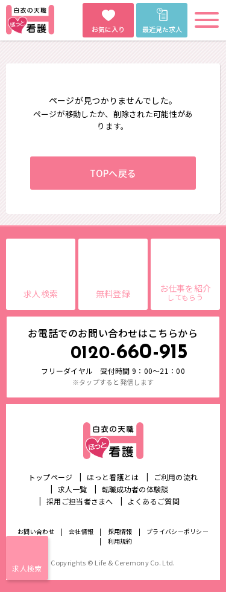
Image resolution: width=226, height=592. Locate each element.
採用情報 (120, 531)
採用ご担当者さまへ (79, 501)
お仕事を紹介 (185, 292)
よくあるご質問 (154, 501)
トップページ (50, 477)
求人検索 (27, 568)
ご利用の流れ (176, 477)
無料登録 (113, 294)
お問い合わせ (36, 531)
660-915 (130, 353)
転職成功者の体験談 (135, 489)
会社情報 (81, 531)
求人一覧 (72, 489)
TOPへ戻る (113, 173)
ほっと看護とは (113, 477)
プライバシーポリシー (177, 531)
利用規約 (120, 540)
